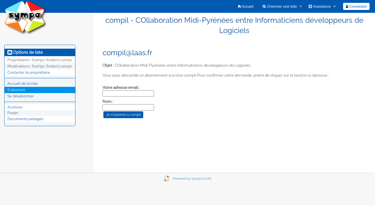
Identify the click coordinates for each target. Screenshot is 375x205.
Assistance (319, 6)
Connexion (356, 6)
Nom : (108, 101)
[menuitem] (245, 6)
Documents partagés (25, 119)
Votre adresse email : (121, 87)
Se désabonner (20, 96)
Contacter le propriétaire (28, 72)
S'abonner (16, 90)
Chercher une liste (280, 6)
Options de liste (25, 52)
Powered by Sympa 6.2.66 (192, 179)
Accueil (245, 6)
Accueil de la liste (22, 83)
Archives (14, 107)
